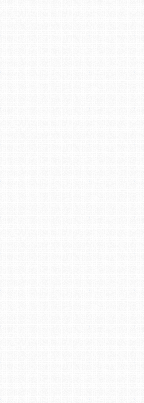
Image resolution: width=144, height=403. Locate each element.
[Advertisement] (72, 35)
